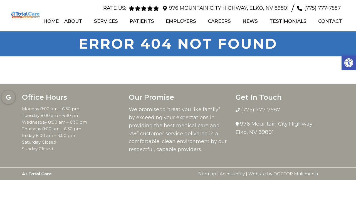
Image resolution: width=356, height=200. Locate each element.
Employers (181, 21)
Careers (219, 21)
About (73, 21)
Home (51, 21)
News (250, 21)
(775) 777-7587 (322, 8)
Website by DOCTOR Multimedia (283, 173)
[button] (349, 63)
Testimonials (288, 21)
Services (106, 21)
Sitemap (207, 173)
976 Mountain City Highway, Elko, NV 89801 (229, 8)
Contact (330, 21)
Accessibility (232, 173)
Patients (142, 21)
